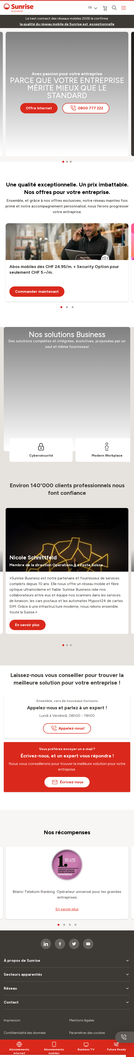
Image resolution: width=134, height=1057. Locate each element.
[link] (67, 24)
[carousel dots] (63, 162)
